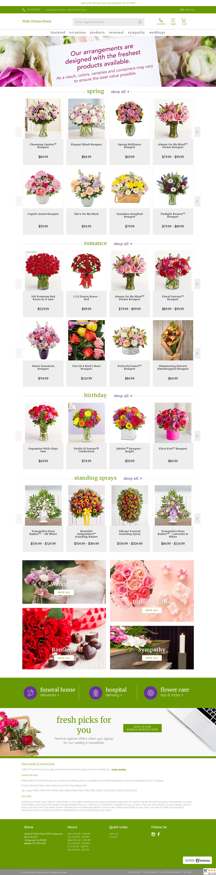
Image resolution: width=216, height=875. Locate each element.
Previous (19, 132)
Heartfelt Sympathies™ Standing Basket (86, 534)
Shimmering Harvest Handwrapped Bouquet (173, 367)
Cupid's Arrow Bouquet (43, 214)
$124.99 (86, 378)
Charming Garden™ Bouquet (43, 146)
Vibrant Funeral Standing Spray (130, 533)
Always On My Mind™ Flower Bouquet (173, 146)
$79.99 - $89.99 (173, 226)
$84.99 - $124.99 (173, 543)
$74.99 (86, 461)
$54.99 (86, 226)
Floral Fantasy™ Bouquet (173, 298)
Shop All (118, 92)
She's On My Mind (86, 214)
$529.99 (43, 309)
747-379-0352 (33, 9)
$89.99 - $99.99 (173, 309)
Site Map (187, 872)
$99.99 (86, 309)
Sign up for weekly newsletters (142, 728)
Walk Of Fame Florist (37, 21)
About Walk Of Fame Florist (38, 763)
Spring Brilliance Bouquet (129, 146)
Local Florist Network (170, 872)
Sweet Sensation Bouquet (43, 367)
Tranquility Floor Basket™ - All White (43, 533)
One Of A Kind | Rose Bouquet (86, 367)
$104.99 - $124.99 (43, 543)
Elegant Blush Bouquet (86, 144)
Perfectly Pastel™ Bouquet (130, 367)
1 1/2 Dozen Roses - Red (86, 298)
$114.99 (43, 378)
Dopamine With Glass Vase (43, 450)
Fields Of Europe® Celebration (86, 450)
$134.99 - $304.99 (129, 543)
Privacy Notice (150, 872)
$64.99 (173, 378)
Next (197, 132)
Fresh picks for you (84, 730)
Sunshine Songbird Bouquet (130, 215)
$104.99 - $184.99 (86, 543)
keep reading (119, 769)
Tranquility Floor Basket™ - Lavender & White (173, 534)
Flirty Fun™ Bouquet (173, 448)
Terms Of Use (134, 872)
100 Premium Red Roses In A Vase (43, 298)
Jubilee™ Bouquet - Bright (130, 450)
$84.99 (43, 157)
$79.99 (129, 226)
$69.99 (129, 157)
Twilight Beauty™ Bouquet (173, 215)
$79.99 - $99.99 (173, 157)
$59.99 (43, 226)
